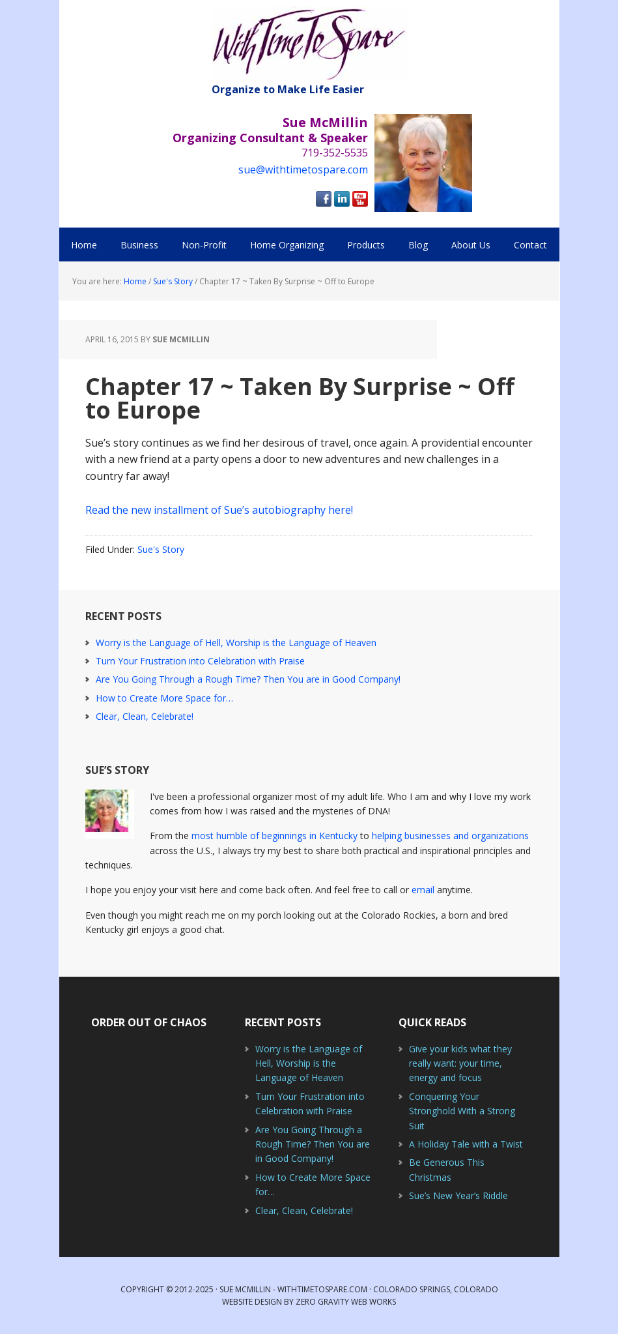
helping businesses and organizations (450, 835)
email (423, 889)
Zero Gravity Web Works (346, 1301)
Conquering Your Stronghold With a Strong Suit (462, 1111)
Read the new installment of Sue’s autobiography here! (219, 510)
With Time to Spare (309, 44)
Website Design (252, 1301)
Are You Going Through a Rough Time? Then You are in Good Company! (248, 679)
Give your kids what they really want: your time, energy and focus (460, 1063)
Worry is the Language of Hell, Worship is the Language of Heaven (236, 642)
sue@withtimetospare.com (303, 169)
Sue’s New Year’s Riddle (458, 1195)
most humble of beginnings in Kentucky (274, 835)
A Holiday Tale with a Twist (466, 1144)
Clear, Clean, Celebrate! (144, 716)
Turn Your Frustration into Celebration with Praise (200, 661)
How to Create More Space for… (164, 698)
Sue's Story (160, 549)
